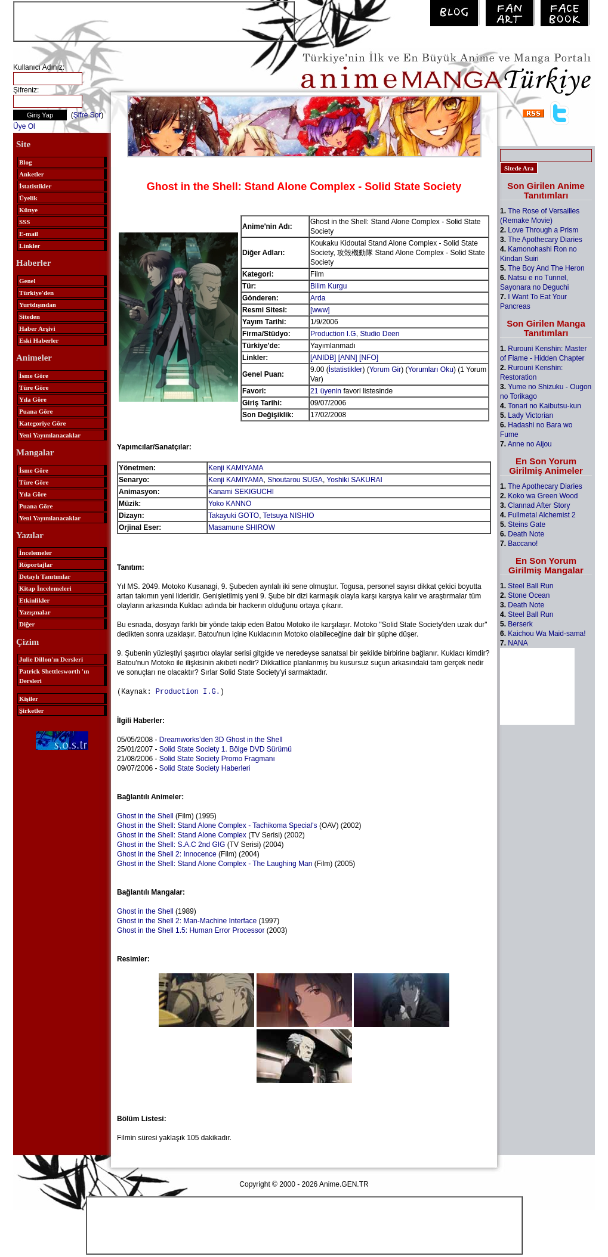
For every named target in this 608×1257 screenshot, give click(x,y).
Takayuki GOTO (233, 515)
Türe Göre (33, 387)
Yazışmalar (35, 612)
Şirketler (31, 710)
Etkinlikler (34, 600)
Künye (28, 209)
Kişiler (28, 698)
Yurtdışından (37, 304)
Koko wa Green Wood (543, 496)
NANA (517, 643)
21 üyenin (325, 391)
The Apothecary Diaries (545, 239)
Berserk (520, 624)
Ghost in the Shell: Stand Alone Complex (181, 834)
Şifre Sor (87, 115)
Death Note (526, 534)
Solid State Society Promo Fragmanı (217, 758)
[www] (320, 310)
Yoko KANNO (229, 503)
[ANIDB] (323, 357)
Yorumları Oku (430, 369)
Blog (25, 162)
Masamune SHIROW (241, 527)
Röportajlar (36, 564)
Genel (27, 280)
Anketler (31, 174)
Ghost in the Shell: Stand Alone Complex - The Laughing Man (214, 863)
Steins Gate (526, 524)
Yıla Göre (33, 399)
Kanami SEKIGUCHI (241, 492)
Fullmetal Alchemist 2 (541, 515)
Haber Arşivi (37, 328)
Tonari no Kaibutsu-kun (544, 406)
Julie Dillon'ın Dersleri (51, 659)
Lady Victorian (530, 415)
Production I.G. (188, 691)
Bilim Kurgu (328, 286)
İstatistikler (35, 186)
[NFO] (368, 357)
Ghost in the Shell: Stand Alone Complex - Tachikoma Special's (217, 825)
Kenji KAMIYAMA (235, 468)
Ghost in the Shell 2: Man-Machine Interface (187, 920)
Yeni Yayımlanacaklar (50, 435)
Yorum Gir (385, 369)
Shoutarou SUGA (295, 480)
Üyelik (28, 197)
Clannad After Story (539, 505)
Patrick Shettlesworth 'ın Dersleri (54, 676)
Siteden (29, 316)
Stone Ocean (529, 595)
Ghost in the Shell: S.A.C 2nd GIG (171, 844)
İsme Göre (33, 375)
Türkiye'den (36, 292)
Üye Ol (24, 126)
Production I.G (333, 334)
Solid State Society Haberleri (205, 767)
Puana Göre (36, 411)
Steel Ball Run (530, 586)
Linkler (29, 245)
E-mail (28, 233)
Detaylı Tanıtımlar (44, 576)
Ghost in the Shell (145, 815)
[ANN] (347, 357)
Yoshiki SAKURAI (354, 480)
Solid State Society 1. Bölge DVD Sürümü (225, 748)
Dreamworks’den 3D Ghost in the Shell (221, 739)
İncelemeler (35, 552)
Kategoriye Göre (42, 423)
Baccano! (523, 543)
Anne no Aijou (530, 444)
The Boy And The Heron (546, 268)
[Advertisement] (154, 20)
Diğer (27, 624)
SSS (24, 221)
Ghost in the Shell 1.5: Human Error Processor (190, 930)
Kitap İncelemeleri (45, 588)
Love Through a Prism (543, 230)
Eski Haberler (38, 340)
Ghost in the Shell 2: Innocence (167, 853)
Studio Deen (379, 334)
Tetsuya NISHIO (288, 515)
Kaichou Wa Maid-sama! (546, 633)
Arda (317, 298)
